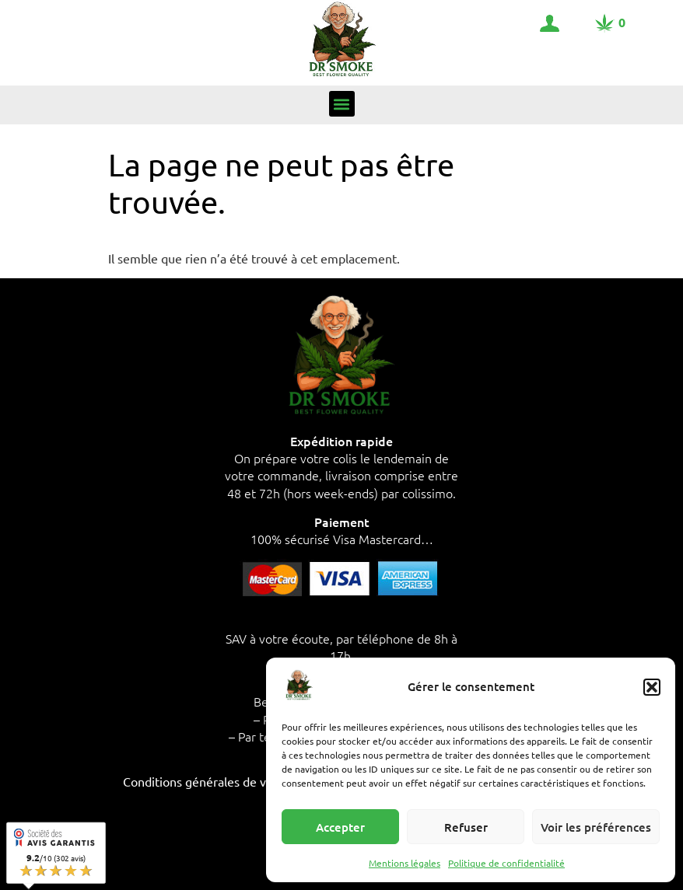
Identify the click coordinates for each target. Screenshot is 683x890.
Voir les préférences (596, 827)
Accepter (340, 827)
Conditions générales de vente (207, 781)
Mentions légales (404, 863)
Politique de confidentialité (506, 863)
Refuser (466, 827)
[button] (652, 687)
